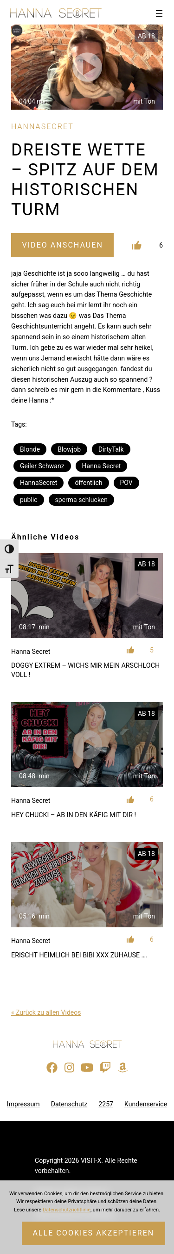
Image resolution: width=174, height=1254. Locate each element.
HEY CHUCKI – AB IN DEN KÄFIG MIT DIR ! (73, 815)
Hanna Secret (101, 466)
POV (126, 482)
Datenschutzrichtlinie (66, 1210)
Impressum (23, 1104)
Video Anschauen (62, 245)
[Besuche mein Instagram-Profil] (69, 1068)
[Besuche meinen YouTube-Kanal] (87, 1068)
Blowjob (69, 449)
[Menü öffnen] (159, 13)
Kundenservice (145, 1104)
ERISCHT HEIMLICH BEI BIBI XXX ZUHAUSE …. (79, 955)
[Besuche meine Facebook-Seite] (52, 1068)
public (29, 499)
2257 (105, 1104)
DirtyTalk (111, 449)
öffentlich (88, 482)
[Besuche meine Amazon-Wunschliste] (123, 1068)
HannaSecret (38, 482)
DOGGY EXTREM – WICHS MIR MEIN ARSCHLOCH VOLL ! (85, 670)
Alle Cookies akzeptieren (93, 1233)
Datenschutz (69, 1104)
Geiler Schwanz (42, 466)
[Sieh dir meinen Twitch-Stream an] (105, 1068)
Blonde (30, 449)
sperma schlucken (81, 499)
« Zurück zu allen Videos (46, 1012)
